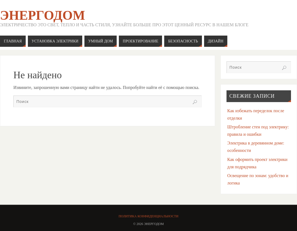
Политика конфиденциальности (148, 216)
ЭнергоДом (42, 15)
